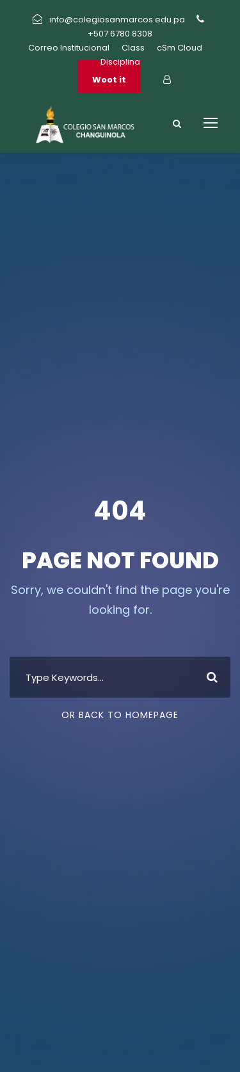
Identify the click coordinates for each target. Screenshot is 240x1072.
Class (133, 48)
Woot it (109, 80)
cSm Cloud (179, 48)
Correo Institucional (68, 48)
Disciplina (120, 62)
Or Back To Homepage (120, 714)
